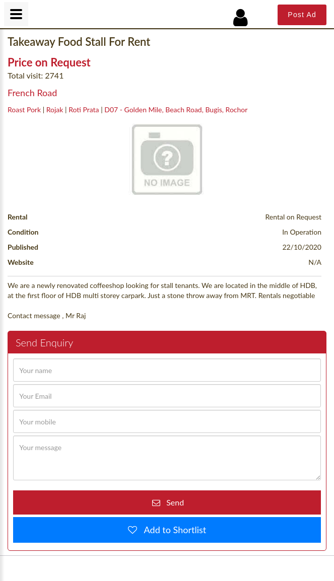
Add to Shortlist (172, 529)
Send (172, 502)
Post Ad (302, 15)
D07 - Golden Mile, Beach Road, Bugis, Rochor (175, 109)
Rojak (54, 109)
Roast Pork (24, 109)
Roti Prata (84, 109)
